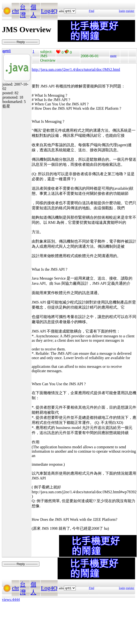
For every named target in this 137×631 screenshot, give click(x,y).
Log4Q (49, 11)
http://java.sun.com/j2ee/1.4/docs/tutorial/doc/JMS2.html (76, 69)
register (130, 11)
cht (15, 11)
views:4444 (11, 599)
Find (91, 11)
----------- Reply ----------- (21, 42)
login (122, 11)
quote (113, 56)
